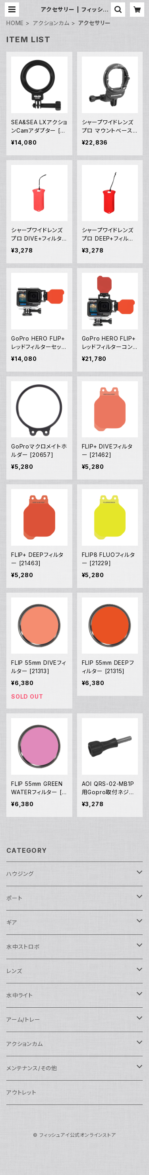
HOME (15, 23)
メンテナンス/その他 (31, 1068)
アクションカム (51, 23)
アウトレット (21, 1092)
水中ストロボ (23, 946)
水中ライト (19, 995)
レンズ (14, 970)
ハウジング (20, 873)
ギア (11, 922)
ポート (14, 898)
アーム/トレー (23, 1019)
